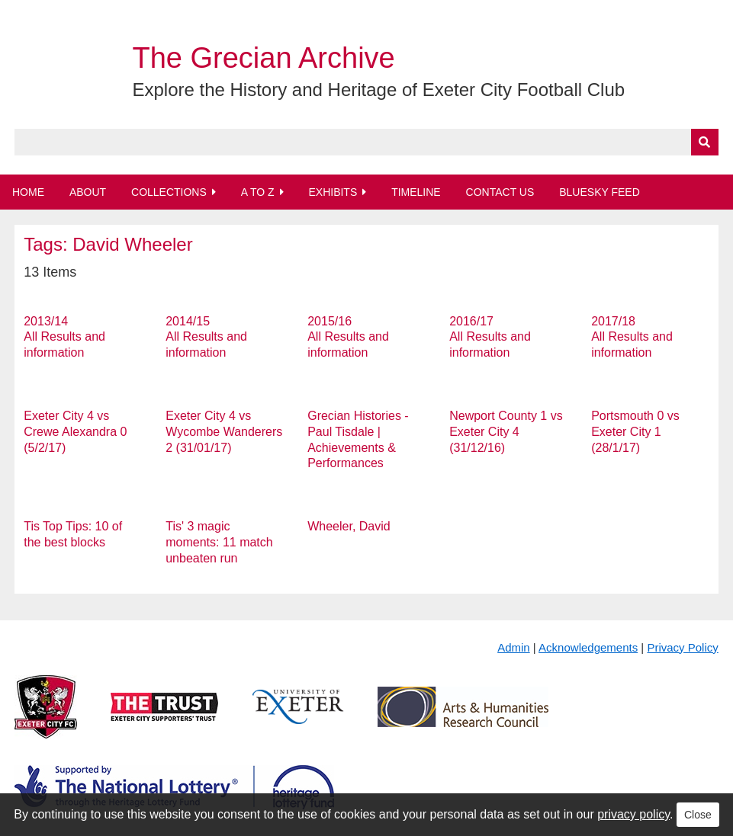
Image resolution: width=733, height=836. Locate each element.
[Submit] (705, 142)
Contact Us (500, 192)
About (87, 192)
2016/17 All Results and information (490, 337)
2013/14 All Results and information (64, 337)
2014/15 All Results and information (206, 337)
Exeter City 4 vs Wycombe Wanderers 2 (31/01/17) (224, 431)
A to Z (258, 192)
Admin (513, 647)
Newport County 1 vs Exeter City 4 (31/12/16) (506, 431)
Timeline (416, 192)
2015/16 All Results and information (348, 337)
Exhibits (332, 192)
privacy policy (633, 814)
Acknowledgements (588, 647)
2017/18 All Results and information (632, 337)
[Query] (366, 142)
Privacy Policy (682, 647)
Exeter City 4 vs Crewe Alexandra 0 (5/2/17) (75, 431)
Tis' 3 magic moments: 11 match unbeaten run (219, 542)
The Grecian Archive (263, 58)
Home (28, 192)
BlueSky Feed (599, 192)
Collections (169, 192)
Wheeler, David (349, 526)
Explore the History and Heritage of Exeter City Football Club (378, 89)
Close (698, 815)
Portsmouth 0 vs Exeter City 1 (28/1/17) (635, 431)
